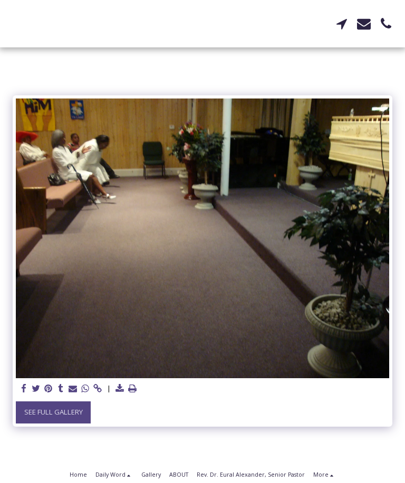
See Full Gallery (53, 412)
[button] (341, 24)
